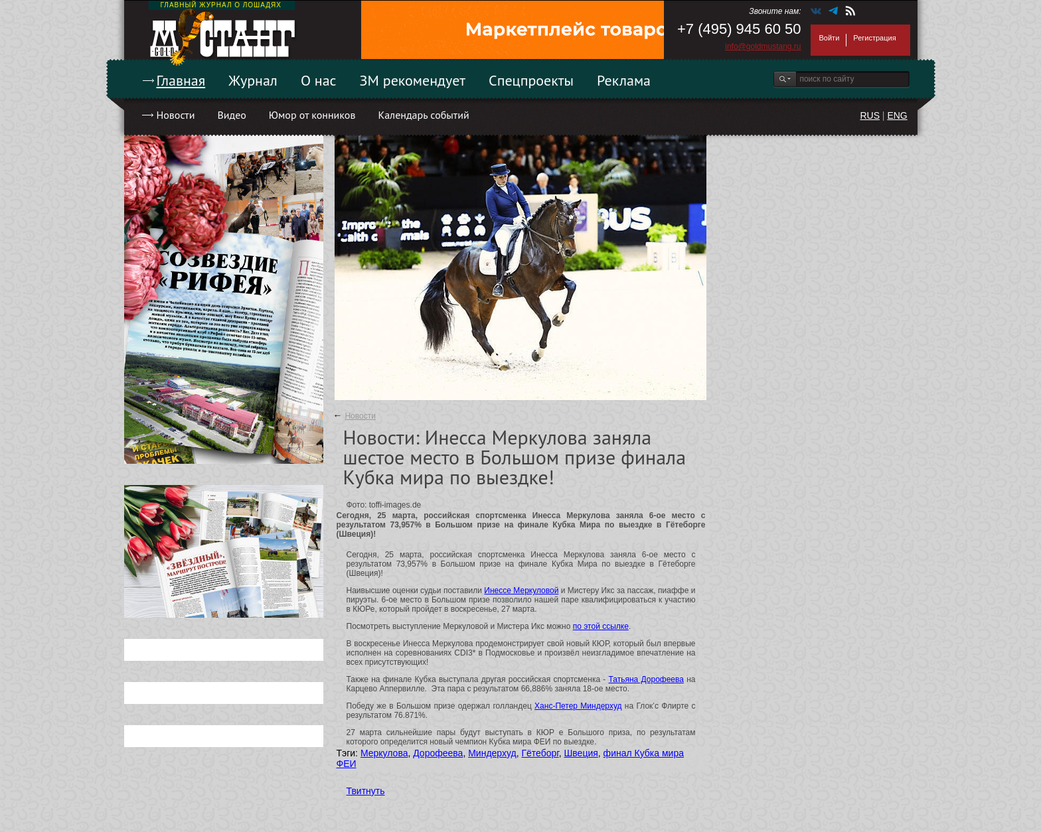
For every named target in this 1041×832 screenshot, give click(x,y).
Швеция (581, 753)
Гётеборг (539, 753)
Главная (181, 80)
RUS (870, 115)
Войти (829, 38)
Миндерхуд (492, 753)
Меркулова (384, 753)
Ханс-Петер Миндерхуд (577, 706)
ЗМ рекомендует (413, 80)
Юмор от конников (312, 114)
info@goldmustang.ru (763, 46)
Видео (231, 114)
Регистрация (874, 38)
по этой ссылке (601, 626)
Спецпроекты (531, 80)
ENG (897, 115)
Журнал (253, 80)
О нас (319, 80)
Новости (176, 114)
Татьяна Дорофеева (646, 679)
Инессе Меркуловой (521, 590)
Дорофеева (438, 753)
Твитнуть (366, 791)
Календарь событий (423, 114)
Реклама (624, 80)
